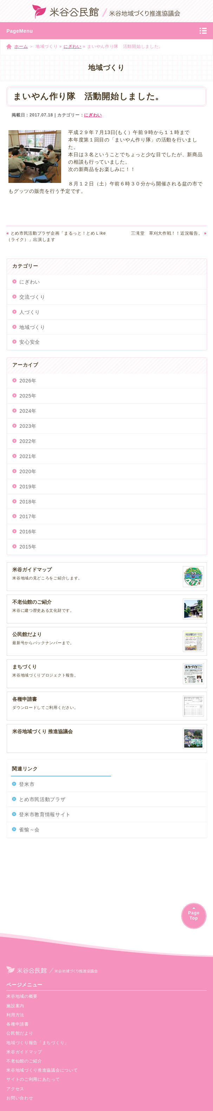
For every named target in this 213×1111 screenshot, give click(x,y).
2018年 (28, 501)
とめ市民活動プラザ (42, 799)
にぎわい (73, 46)
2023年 (28, 426)
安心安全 (29, 342)
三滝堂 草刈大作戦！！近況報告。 (169, 233)
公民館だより (19, 1033)
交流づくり (32, 297)
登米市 (26, 784)
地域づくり (32, 327)
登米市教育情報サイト (45, 814)
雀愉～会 (29, 829)
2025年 (28, 396)
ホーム (21, 46)
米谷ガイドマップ (24, 1051)
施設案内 (15, 1005)
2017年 (28, 516)
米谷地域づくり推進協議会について (42, 1070)
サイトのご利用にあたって (33, 1079)
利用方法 (15, 1014)
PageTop (193, 915)
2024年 (28, 411)
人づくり (29, 312)
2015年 (28, 547)
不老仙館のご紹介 (24, 1061)
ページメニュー (24, 985)
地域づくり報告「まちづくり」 (37, 1042)
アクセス (15, 1088)
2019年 (28, 486)
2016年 (28, 531)
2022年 (28, 441)
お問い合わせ (19, 1098)
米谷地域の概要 (22, 996)
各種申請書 (17, 1024)
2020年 (28, 471)
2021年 (28, 456)
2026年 (28, 380)
